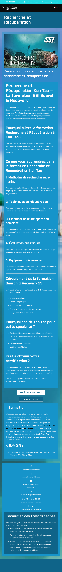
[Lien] (9, 8)
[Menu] (50, 7)
